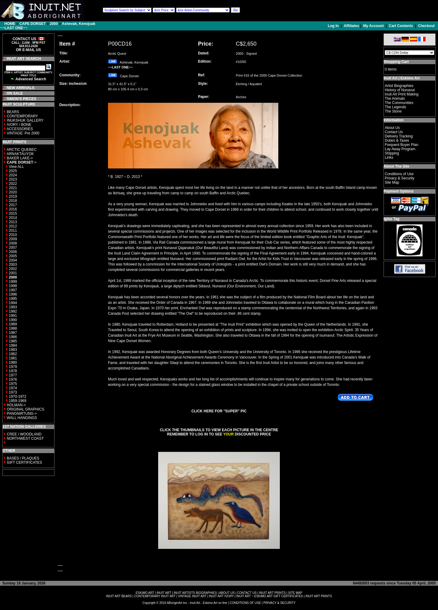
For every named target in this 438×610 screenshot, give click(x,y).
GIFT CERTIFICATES (24, 462)
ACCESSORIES (20, 129)
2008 (13, 243)
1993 (13, 307)
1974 (13, 388)
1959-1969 (17, 401)
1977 (13, 375)
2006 (13, 252)
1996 (13, 294)
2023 (13, 179)
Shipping (392, 153)
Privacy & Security (399, 178)
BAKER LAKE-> (20, 158)
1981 (13, 358)
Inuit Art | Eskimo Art (401, 78)
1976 (13, 379)
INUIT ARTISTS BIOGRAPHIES (195, 592)
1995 (13, 298)
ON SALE (15, 93)
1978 (13, 371)
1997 (13, 290)
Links (389, 157)
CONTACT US (247, 592)
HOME (9, 24)
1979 (13, 367)
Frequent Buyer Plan (401, 145)
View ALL (16, 167)
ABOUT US (227, 592)
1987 (13, 333)
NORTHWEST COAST (25, 438)
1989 (13, 324)
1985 (13, 341)
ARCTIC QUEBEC (22, 149)
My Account (373, 26)
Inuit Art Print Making (402, 94)
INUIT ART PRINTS (272, 592)
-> (21, 162)
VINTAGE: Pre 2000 (23, 133)
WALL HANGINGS (22, 418)
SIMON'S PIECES (21, 99)
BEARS (13, 112)
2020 (13, 192)
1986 (13, 337)
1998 (13, 286)
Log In (334, 26)
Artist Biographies (399, 86)
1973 (13, 392)
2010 (13, 235)
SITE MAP (295, 592)
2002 (13, 269)
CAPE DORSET (32, 24)
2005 (13, 256)
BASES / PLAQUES (23, 458)
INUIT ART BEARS (119, 596)
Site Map (392, 182)
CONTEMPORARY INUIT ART (155, 596)
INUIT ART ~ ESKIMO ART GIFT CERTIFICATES (269, 596)
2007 (13, 247)
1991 (13, 316)
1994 (13, 303)
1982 (13, 354)
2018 (13, 201)
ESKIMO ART (145, 592)
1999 (13, 281)
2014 (13, 218)
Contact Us (394, 132)
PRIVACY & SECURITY (279, 603)
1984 (13, 345)
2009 (13, 239)
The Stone (393, 111)
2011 (13, 230)
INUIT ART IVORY (221, 596)
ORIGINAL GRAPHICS (25, 409)
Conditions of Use (399, 174)
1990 (13, 320)
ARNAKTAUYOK (20, 154)
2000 (54, 24)
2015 (13, 213)
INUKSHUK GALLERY (25, 120)
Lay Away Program (400, 149)
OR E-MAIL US (28, 50)
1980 (13, 362)
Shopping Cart (396, 62)
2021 (13, 188)
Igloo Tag (391, 219)
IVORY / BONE (19, 125)
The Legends (395, 107)
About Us (392, 128)
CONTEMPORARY (22, 116)
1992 (13, 311)
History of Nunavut (400, 90)
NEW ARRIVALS (20, 88)
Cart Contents (401, 26)
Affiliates (351, 26)
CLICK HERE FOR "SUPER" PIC (218, 411)
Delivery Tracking (399, 136)
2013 (13, 222)
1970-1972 (17, 396)
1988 (13, 328)
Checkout (426, 26)
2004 (13, 260)
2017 (13, 205)
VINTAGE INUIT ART (192, 596)
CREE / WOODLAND (23, 434)
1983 (13, 350)
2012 (13, 226)
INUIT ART (164, 592)
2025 (13, 171)
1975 (13, 384)
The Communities (399, 103)
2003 (13, 264)
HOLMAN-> (16, 405)
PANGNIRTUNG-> (22, 413)
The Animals (395, 98)
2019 (13, 196)
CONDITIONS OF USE (245, 603)
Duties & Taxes (397, 140)
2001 (13, 273)
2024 (13, 175)
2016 (13, 209)
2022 (13, 184)
